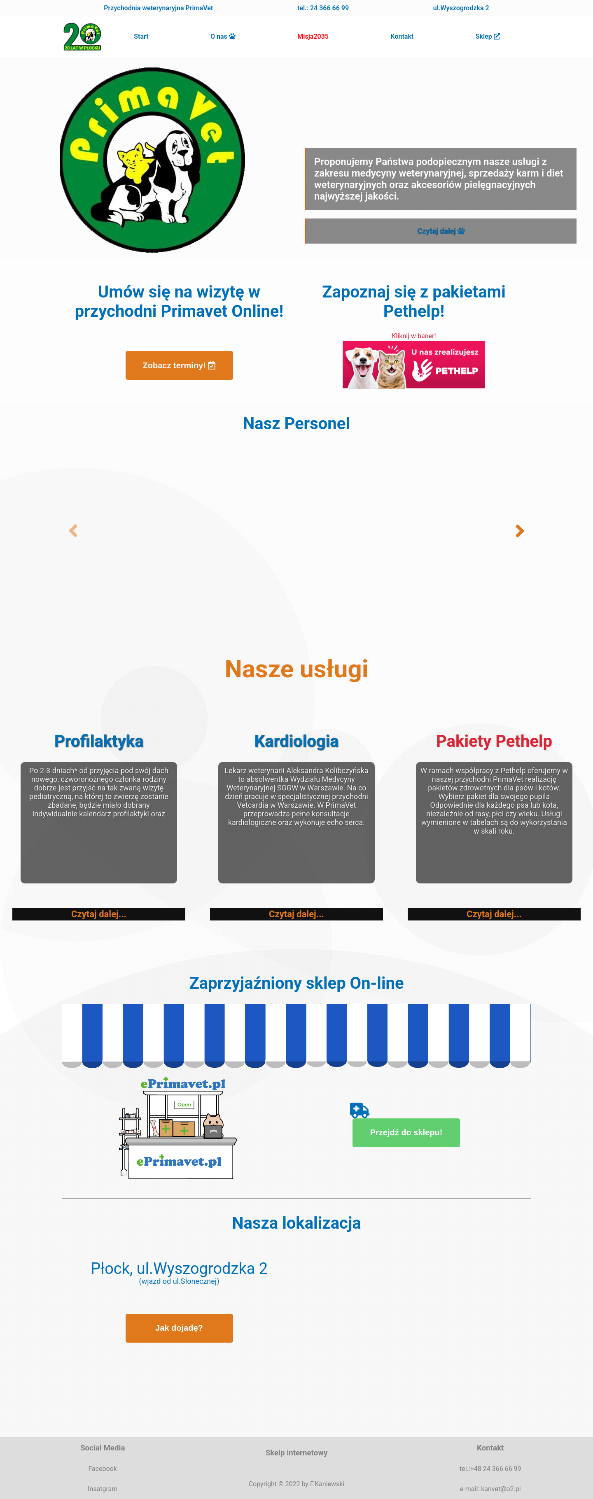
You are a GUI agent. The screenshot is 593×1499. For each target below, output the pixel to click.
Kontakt (402, 36)
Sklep (488, 36)
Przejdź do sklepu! (397, 1127)
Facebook (102, 1469)
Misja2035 (313, 36)
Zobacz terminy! (179, 365)
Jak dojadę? (179, 1327)
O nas (219, 36)
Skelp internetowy (297, 1452)
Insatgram (102, 1489)
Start (141, 36)
